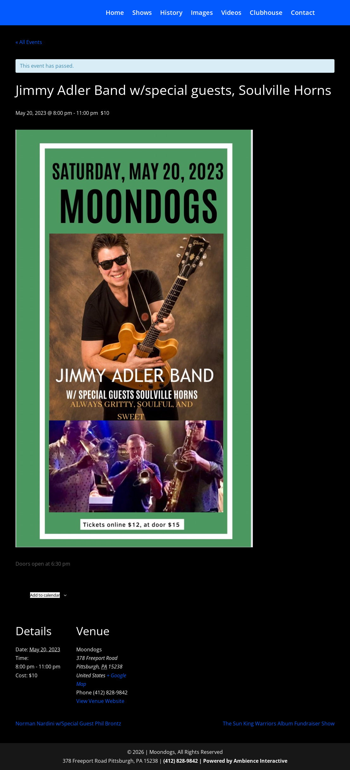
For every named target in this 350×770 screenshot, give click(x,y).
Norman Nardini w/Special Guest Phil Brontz (68, 723)
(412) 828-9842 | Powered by (198, 760)
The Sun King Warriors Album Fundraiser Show (278, 723)
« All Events (29, 42)
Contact (303, 13)
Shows (142, 13)
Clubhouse (266, 13)
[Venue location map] (170, 656)
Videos (231, 13)
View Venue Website (100, 701)
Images (202, 13)
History (171, 13)
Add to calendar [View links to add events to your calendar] (45, 595)
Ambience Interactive (260, 760)
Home (115, 13)
